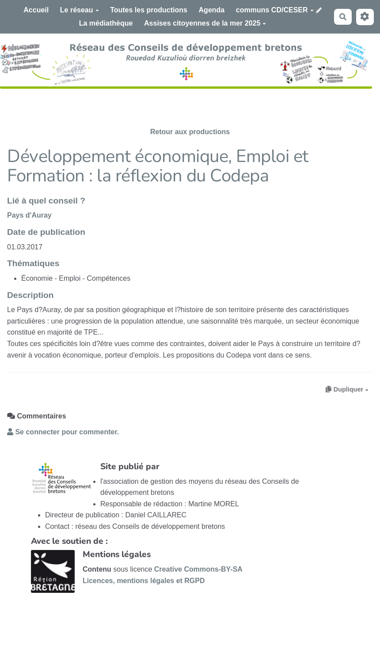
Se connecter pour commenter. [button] (63, 432)
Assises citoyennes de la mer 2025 (205, 23)
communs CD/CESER (275, 10)
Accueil (36, 10)
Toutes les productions (148, 10)
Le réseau (79, 10)
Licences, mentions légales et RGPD (144, 580)
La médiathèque (106, 23)
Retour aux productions (190, 132)
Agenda (212, 10)
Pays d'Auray (29, 215)
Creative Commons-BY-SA (198, 569)
